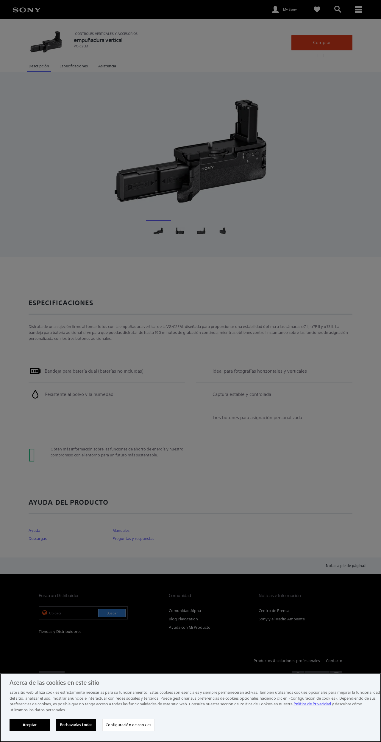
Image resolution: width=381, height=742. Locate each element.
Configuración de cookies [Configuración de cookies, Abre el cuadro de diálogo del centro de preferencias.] (128, 724)
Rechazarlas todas (76, 724)
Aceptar (30, 724)
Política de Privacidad (312, 704)
